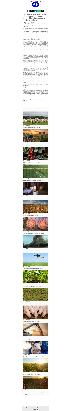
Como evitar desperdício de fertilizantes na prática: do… (33, 268)
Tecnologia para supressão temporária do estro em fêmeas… (34, 356)
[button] (28, 11)
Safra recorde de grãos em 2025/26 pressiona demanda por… (34, 339)
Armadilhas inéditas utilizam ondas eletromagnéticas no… (33, 145)
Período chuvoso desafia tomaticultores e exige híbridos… (33, 233)
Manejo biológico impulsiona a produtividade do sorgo (33, 392)
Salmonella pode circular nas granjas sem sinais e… (32, 321)
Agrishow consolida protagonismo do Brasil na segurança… (34, 180)
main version (35, 409)
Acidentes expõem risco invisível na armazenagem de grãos (34, 250)
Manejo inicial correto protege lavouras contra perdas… (33, 286)
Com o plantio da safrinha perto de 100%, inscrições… (33, 303)
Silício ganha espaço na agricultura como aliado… (32, 374)
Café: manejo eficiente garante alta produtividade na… (33, 162)
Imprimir (26, 26)
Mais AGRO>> (25, 394)
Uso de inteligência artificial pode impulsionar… (32, 127)
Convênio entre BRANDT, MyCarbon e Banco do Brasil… (33, 215)
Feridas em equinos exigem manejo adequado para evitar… (34, 198)
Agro (35, 7)
